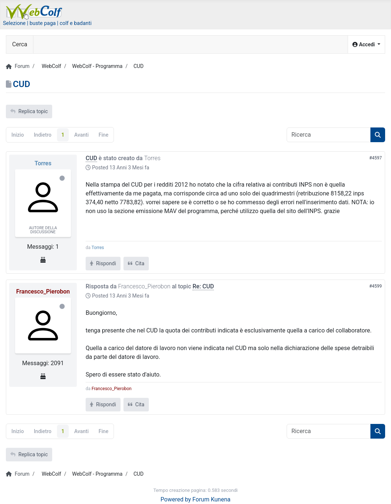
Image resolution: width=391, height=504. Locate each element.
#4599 (375, 286)
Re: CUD (203, 286)
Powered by (176, 499)
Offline (62, 178)
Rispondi (103, 263)
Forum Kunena (212, 499)
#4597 (375, 158)
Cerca (19, 44)
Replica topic (29, 111)
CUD (91, 158)
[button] (366, 44)
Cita (136, 263)
